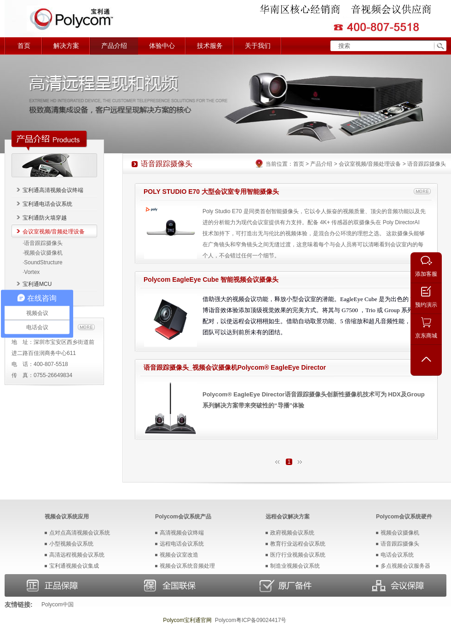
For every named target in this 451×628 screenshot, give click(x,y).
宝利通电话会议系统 (47, 204)
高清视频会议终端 (182, 532)
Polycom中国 (57, 604)
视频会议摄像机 (400, 532)
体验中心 (162, 45)
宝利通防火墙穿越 (45, 218)
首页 (23, 45)
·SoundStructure (43, 262)
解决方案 (66, 45)
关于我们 (258, 45)
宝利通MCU (37, 284)
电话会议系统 (397, 555)
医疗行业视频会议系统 (297, 555)
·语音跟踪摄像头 (43, 243)
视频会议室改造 (179, 555)
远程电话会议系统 (182, 544)
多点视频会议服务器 (405, 566)
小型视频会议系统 (71, 544)
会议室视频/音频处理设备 (54, 231)
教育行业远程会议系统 (297, 544)
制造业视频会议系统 (295, 566)
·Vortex (31, 272)
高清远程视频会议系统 (76, 555)
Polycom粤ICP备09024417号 (250, 620)
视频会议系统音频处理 (187, 566)
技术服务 (210, 45)
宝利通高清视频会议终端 (53, 190)
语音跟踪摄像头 (400, 544)
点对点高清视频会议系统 (79, 532)
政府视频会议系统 (292, 532)
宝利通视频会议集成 (74, 566)
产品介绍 (114, 45)
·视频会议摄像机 (43, 253)
